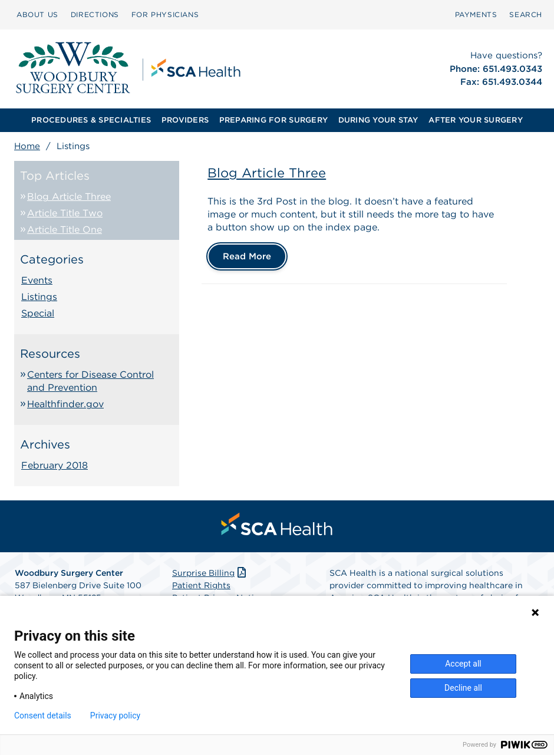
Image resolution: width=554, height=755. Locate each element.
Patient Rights (201, 585)
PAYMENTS (476, 14)
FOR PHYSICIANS (165, 14)
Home (27, 146)
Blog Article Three (69, 196)
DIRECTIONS (95, 14)
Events (36, 280)
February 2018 (54, 465)
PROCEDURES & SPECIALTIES (91, 120)
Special (37, 313)
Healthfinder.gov (65, 404)
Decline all (463, 688)
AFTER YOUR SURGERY (475, 120)
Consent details (42, 715)
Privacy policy (115, 715)
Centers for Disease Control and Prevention (90, 381)
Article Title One (64, 229)
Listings (39, 296)
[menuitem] (37, 14)
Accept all (463, 663)
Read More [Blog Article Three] (247, 256)
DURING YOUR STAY (378, 120)
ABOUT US (37, 14)
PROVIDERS (185, 120)
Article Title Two (65, 213)
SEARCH (525, 14)
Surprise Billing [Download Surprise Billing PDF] (210, 573)
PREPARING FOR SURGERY (273, 120)
